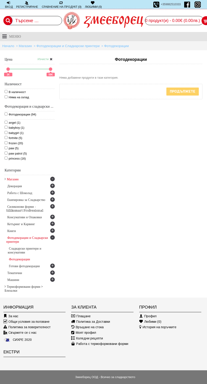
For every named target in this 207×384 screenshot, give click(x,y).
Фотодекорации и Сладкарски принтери (68, 46)
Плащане (81, 316)
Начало (8, 46)
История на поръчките (157, 327)
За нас (10, 316)
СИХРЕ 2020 (17, 339)
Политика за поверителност (27, 327)
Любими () (150, 322)
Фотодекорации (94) (20, 114)
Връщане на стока (87, 327)
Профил (148, 316)
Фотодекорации (116, 46)
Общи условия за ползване (26, 322)
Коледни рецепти (87, 338)
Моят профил (83, 333)
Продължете (182, 91)
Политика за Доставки (90, 322)
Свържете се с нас (20, 333)
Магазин (25, 46)
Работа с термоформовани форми (99, 344)
